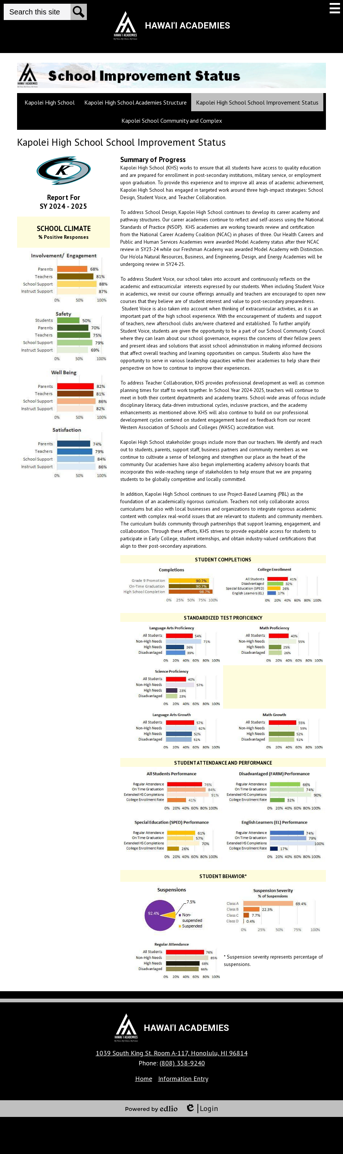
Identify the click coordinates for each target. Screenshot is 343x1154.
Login (201, 1108)
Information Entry (183, 1078)
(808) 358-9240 (182, 1063)
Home (143, 1078)
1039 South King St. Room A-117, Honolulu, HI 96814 (172, 1053)
